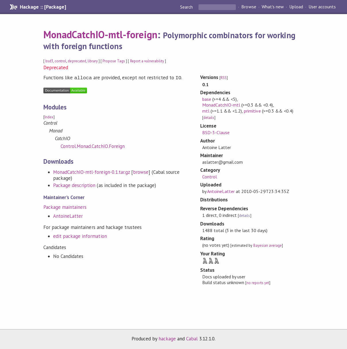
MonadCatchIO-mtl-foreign (100, 34)
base (206, 99)
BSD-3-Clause (216, 132)
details (208, 117)
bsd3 (49, 61)
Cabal (192, 338)
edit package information (80, 235)
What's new (273, 7)
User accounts (322, 7)
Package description (74, 185)
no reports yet (257, 282)
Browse (248, 7)
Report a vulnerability (147, 61)
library (93, 61)
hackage (167, 338)
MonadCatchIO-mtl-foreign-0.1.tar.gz (91, 171)
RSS (224, 77)
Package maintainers (64, 206)
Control (209, 177)
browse (141, 171)
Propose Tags (114, 61)
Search (187, 7)
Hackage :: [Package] (43, 6)
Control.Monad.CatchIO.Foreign (93, 145)
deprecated (77, 61)
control (60, 61)
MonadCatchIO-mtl (221, 105)
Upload (296, 7)
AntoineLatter (68, 215)
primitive (252, 111)
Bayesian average (267, 245)
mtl (205, 111)
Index (49, 116)
